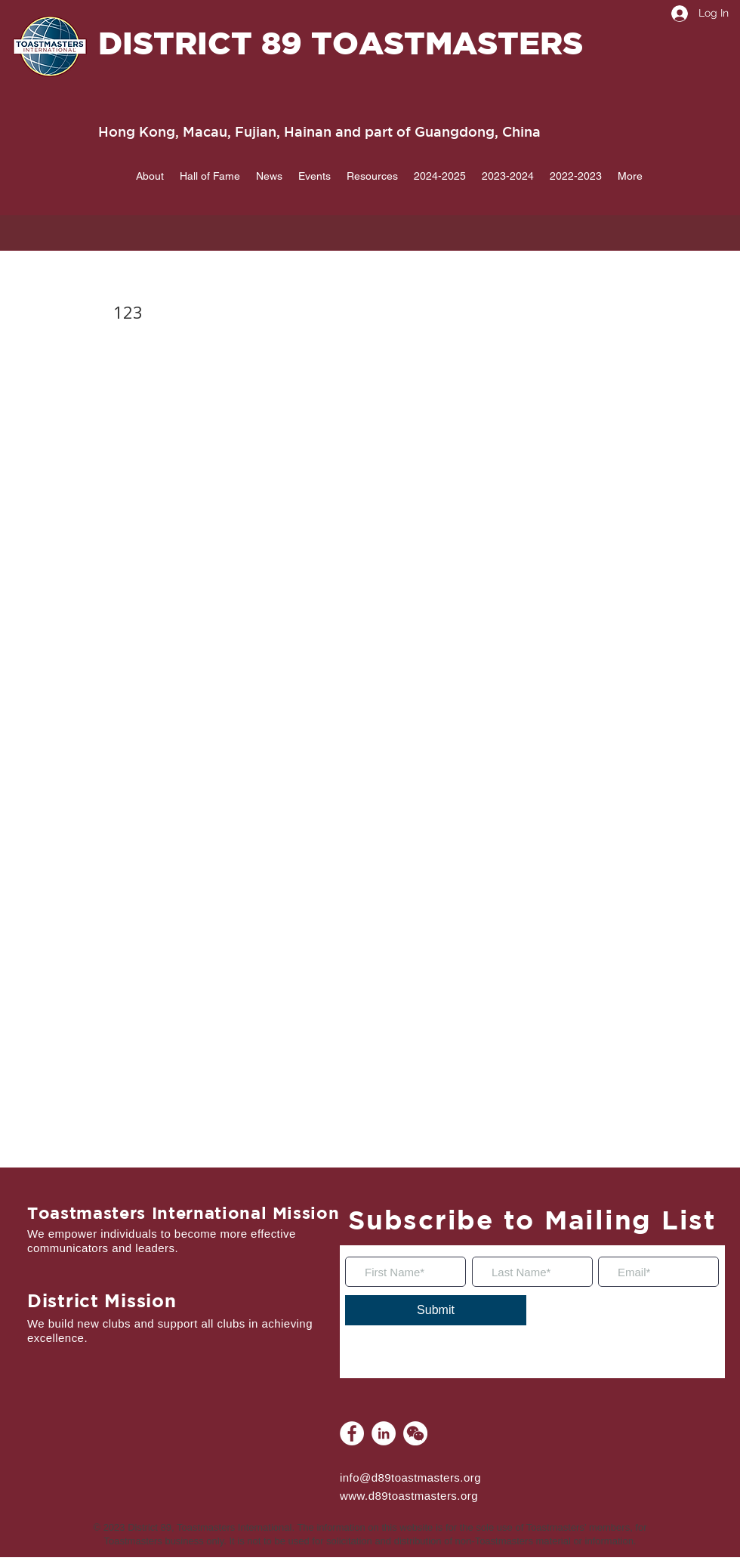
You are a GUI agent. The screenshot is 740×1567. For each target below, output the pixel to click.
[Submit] (435, 1310)
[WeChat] (415, 1433)
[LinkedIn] (384, 1433)
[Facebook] (352, 1433)
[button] (149, 176)
